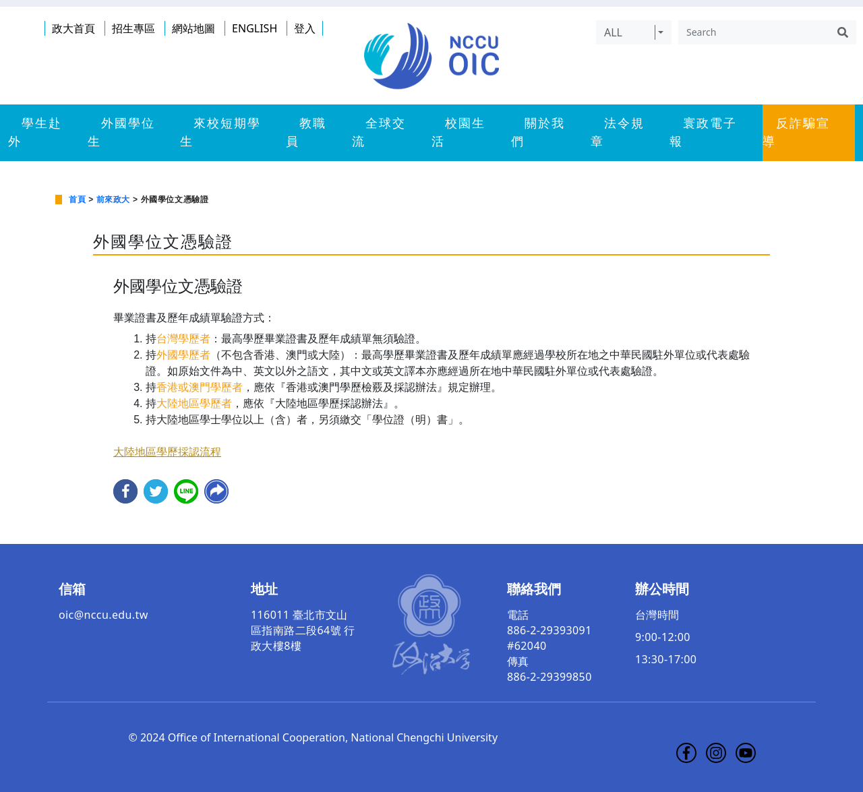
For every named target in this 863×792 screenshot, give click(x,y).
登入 (305, 28)
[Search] (753, 32)
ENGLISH (254, 28)
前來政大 (113, 199)
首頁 (77, 199)
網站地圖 (193, 28)
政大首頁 (73, 28)
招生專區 (133, 28)
